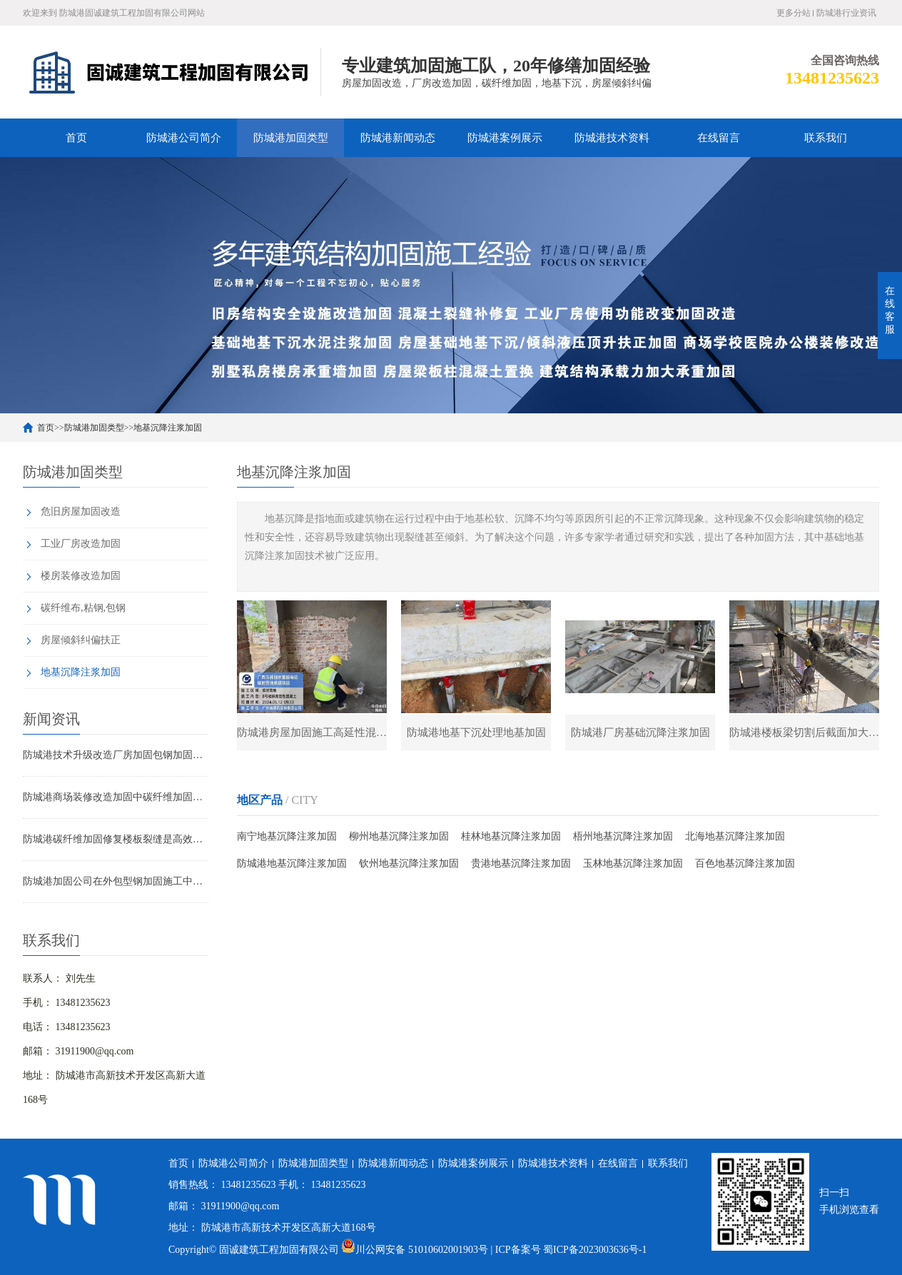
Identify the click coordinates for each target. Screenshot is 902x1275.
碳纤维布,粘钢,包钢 (83, 608)
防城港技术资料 (611, 137)
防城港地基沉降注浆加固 (292, 863)
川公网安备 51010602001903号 (415, 1249)
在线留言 (718, 137)
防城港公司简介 (183, 137)
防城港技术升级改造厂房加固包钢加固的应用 (115, 755)
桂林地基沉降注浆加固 (511, 836)
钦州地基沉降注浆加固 (409, 863)
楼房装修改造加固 (81, 575)
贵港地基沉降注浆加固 (521, 863)
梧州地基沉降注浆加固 (623, 836)
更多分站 (793, 13)
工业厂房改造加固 (81, 543)
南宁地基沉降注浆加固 (287, 836)
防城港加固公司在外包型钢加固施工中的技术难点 (115, 881)
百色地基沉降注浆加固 (745, 863)
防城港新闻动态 (397, 137)
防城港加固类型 (290, 137)
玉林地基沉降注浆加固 (633, 863)
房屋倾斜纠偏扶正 (81, 640)
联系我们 (825, 137)
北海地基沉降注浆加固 (735, 836)
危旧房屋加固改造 (81, 511)
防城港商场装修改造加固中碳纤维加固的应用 (115, 797)
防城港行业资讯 (846, 13)
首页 (76, 137)
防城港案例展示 (504, 137)
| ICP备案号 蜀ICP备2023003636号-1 (568, 1249)
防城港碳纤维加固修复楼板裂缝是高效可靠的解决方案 (115, 839)
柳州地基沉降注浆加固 (399, 836)
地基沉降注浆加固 (167, 428)
